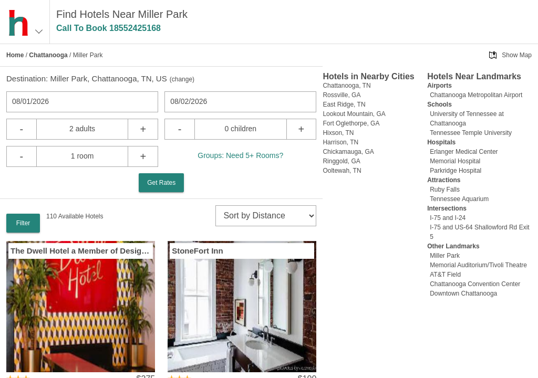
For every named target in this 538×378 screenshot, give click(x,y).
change (182, 79)
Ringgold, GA (341, 161)
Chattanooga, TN (346, 85)
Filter (23, 223)
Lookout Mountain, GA (354, 114)
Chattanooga (48, 55)
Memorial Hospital (455, 161)
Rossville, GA (341, 95)
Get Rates (161, 182)
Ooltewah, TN (342, 170)
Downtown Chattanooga (463, 293)
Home (15, 55)
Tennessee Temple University (471, 132)
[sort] (265, 215)
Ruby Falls (445, 189)
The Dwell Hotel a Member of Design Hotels (81, 250)
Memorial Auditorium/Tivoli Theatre (478, 265)
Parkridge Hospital (455, 170)
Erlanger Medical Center (464, 151)
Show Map (517, 55)
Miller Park (445, 255)
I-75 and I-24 (447, 218)
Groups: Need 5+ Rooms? (240, 155)
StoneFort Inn (197, 250)
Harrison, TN (340, 142)
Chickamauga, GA (348, 151)
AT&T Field (445, 274)
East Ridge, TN (344, 104)
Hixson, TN (338, 132)
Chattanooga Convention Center (475, 284)
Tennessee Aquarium (459, 199)
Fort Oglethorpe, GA (351, 123)
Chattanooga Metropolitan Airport (476, 95)
